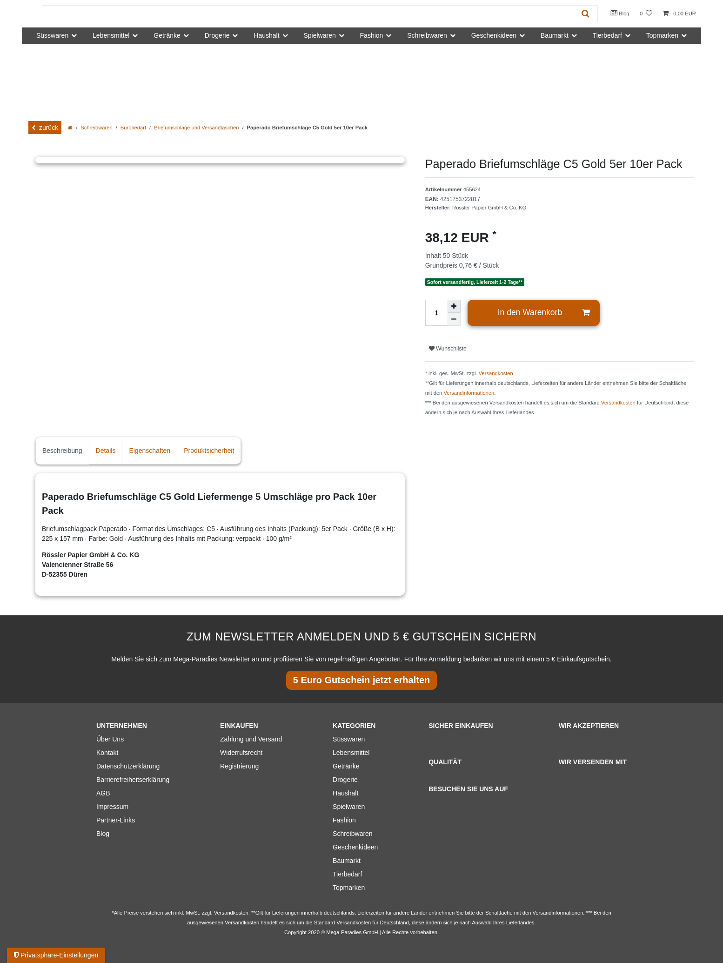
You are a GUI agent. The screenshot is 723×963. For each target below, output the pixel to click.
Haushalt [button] (266, 35)
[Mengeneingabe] (436, 313)
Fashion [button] (371, 35)
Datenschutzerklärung (128, 766)
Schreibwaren (96, 127)
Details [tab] (106, 450)
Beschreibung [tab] (62, 450)
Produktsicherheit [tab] (209, 450)
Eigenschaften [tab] (149, 450)
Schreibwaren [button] (427, 35)
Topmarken (349, 887)
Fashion (344, 820)
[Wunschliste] (646, 14)
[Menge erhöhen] (454, 306)
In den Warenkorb (544, 312)
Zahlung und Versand (251, 739)
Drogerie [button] (217, 35)
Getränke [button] (167, 35)
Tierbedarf (347, 874)
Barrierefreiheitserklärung (132, 779)
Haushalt (345, 793)
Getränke (346, 766)
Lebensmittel (351, 752)
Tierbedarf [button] (607, 35)
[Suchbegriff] (308, 14)
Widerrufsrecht (241, 752)
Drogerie (345, 779)
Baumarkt (347, 860)
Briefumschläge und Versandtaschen (196, 127)
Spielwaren (349, 806)
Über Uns (110, 739)
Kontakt (107, 752)
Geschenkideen (355, 847)
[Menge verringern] (454, 319)
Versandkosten (496, 373)
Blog (619, 13)
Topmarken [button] (662, 35)
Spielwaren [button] (319, 35)
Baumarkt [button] (555, 35)
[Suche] (585, 14)
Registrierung (239, 766)
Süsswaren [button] (52, 35)
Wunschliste (448, 348)
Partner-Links (115, 820)
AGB (103, 793)
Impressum (112, 806)
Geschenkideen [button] (493, 35)
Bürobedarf (133, 127)
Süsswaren (349, 739)
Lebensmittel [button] (111, 35)
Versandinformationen (468, 393)
